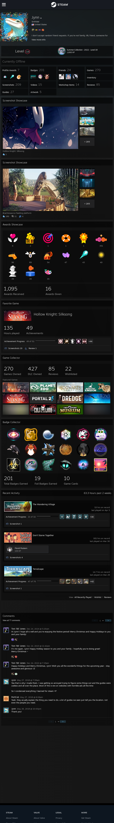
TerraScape (38, 569)
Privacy (59, 818)
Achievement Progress (14, 341)
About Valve (39, 818)
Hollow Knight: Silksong (53, 314)
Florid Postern (21, 548)
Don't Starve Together (43, 535)
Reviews (107, 597)
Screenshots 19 (15, 348)
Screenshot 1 (16, 524)
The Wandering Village (44, 504)
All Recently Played (82, 597)
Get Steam (86, 818)
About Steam (12, 818)
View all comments (11, 620)
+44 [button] (90, 341)
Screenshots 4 (16, 557)
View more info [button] (39, 39)
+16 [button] (92, 517)
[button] (22, 51)
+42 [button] (92, 581)
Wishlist (97, 597)
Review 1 (33, 348)
